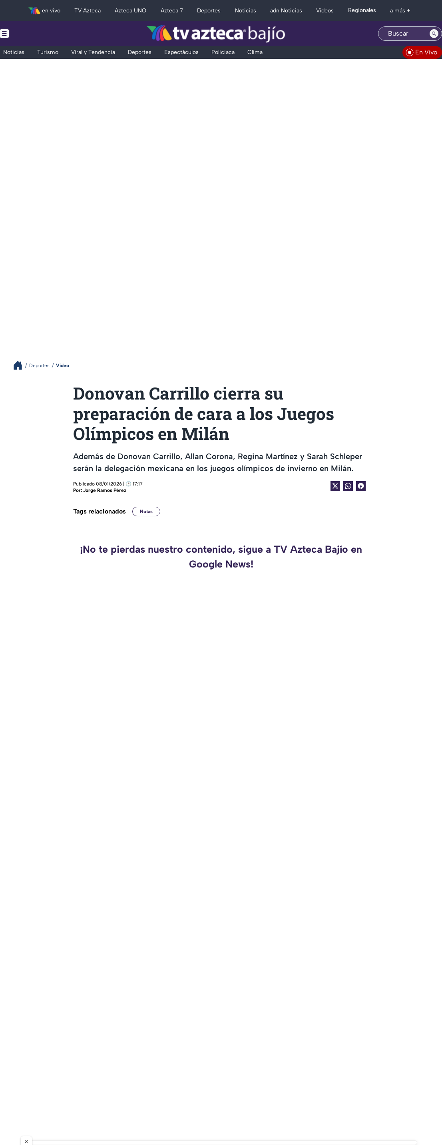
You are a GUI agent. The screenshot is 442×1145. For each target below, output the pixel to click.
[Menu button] (32, 33)
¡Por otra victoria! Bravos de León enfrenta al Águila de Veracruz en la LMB (146, 889)
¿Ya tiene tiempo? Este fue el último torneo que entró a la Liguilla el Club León (146, 803)
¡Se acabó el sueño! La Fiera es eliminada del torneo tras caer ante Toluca (369, 889)
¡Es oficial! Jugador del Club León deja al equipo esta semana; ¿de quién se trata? (373, 630)
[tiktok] (35, 1081)
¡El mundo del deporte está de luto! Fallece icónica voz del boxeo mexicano (143, 630)
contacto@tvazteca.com (387, 1072)
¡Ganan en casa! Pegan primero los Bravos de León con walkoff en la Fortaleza (144, 717)
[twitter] (8, 1081)
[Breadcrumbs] (21, 365)
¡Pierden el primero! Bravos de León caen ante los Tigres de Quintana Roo (148, 976)
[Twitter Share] (335, 486)
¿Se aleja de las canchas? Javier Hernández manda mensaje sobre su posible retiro (372, 717)
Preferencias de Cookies (296, 1108)
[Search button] (434, 33)
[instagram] (21, 1081)
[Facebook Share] (361, 486)
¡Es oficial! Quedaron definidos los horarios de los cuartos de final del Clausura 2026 (368, 803)
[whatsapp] (60, 1081)
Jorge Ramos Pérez (104, 490)
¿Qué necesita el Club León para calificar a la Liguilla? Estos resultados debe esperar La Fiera (375, 976)
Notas (146, 511)
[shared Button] (348, 486)
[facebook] (48, 1081)
